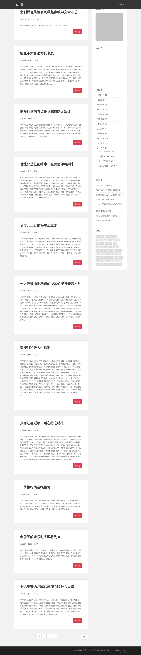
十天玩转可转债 (104, 151)
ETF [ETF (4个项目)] (106, 236)
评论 (36, 60)
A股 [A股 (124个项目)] (102, 236)
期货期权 (100, 119)
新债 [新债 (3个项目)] (110, 257)
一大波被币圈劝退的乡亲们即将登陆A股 (50, 283)
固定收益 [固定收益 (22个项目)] (119, 250)
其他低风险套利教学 (106, 166)
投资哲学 (100, 133)
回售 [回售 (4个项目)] (112, 250)
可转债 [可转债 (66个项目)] (106, 250)
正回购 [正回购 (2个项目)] (98, 261)
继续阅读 (77, 32)
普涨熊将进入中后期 (35, 348)
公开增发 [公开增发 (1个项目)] (107, 247)
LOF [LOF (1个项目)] (115, 236)
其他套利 (100, 124)
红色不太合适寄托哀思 (37, 53)
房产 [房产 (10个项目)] (105, 257)
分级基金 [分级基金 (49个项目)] (115, 247)
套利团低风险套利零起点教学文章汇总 (48, 12)
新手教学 (100, 148)
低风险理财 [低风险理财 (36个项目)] (100, 243)
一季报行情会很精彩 (35, 487)
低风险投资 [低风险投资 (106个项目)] (115, 240)
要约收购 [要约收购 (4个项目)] (99, 264)
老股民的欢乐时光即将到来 (40, 537)
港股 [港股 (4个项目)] (104, 261)
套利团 (19, 4)
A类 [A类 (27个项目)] (97, 236)
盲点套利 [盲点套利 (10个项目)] (111, 261)
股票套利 (100, 114)
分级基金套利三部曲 (106, 156)
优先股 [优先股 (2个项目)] (98, 240)
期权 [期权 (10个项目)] (120, 257)
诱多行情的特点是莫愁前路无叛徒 (45, 111)
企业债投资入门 (104, 161)
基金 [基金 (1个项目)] (110, 254)
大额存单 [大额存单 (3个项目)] (117, 254)
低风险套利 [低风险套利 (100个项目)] (106, 240)
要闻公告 (100, 95)
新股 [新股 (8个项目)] (115, 257)
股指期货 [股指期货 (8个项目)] (119, 261)
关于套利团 (121, 4)
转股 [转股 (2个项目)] (113, 264)
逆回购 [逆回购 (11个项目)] (119, 264)
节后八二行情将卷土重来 (38, 225)
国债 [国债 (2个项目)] (97, 254)
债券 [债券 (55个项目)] (115, 243)
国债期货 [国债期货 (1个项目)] (104, 254)
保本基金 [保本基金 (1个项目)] (109, 243)
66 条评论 (37, 19)
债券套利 (100, 104)
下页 (84, 637)
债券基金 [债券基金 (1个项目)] (99, 247)
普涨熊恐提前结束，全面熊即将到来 (47, 164)
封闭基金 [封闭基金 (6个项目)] (99, 257)
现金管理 (100, 100)
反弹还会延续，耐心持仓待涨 (42, 423)
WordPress (123, 653)
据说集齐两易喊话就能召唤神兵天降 (47, 587)
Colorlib (116, 650)
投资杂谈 (100, 129)
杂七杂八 (100, 143)
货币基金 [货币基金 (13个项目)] (107, 264)
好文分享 (100, 138)
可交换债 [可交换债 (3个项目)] (99, 250)
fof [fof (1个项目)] (111, 236)
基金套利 (100, 109)
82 (55, 636)
